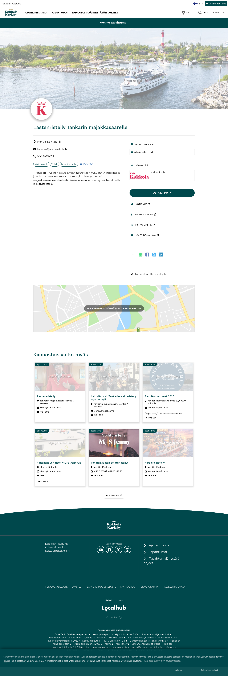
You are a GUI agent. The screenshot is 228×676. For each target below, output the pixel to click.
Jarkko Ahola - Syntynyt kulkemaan (86, 637)
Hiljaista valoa (116, 637)
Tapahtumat (59, 12)
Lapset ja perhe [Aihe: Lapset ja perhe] (69, 164)
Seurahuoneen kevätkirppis (146, 644)
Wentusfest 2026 (167, 637)
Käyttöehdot (128, 586)
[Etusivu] (11, 12)
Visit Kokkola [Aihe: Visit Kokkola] (41, 164)
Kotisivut (139, 204)
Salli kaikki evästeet (209, 670)
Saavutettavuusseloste (101, 586)
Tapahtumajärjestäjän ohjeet (95, 12)
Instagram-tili (141, 225)
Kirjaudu (219, 12)
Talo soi (168, 644)
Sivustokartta (149, 586)
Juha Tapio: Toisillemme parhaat (72, 634)
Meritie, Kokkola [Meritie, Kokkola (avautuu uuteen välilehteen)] (47, 141)
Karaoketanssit (57, 637)
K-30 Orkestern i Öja (115, 640)
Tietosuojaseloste (56, 586)
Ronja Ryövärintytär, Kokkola (147, 647)
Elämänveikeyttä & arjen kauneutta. (148, 640)
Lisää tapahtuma (217, 3)
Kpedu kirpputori (91, 640)
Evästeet (77, 586)
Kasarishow (122, 644)
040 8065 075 (45, 156)
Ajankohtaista (36, 12)
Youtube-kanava (143, 235)
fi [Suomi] (198, 3)
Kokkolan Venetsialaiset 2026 (63, 640)
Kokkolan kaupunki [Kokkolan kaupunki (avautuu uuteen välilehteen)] (11, 3)
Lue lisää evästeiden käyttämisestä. (162, 660)
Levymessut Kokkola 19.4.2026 (66, 647)
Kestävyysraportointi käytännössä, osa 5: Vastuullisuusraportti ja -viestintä (131, 634)
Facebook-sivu (142, 214)
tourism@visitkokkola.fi (52, 149)
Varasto (170, 647)
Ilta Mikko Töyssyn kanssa (141, 637)
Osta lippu (160, 192)
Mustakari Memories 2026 (87, 644)
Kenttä (108, 644)
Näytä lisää (115, 495)
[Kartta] (189, 12)
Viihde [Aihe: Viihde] (54, 164)
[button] (162, 274)
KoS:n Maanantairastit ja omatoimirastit (107, 647)
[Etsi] (203, 12)
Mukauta (178, 670)
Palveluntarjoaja (174, 586)
